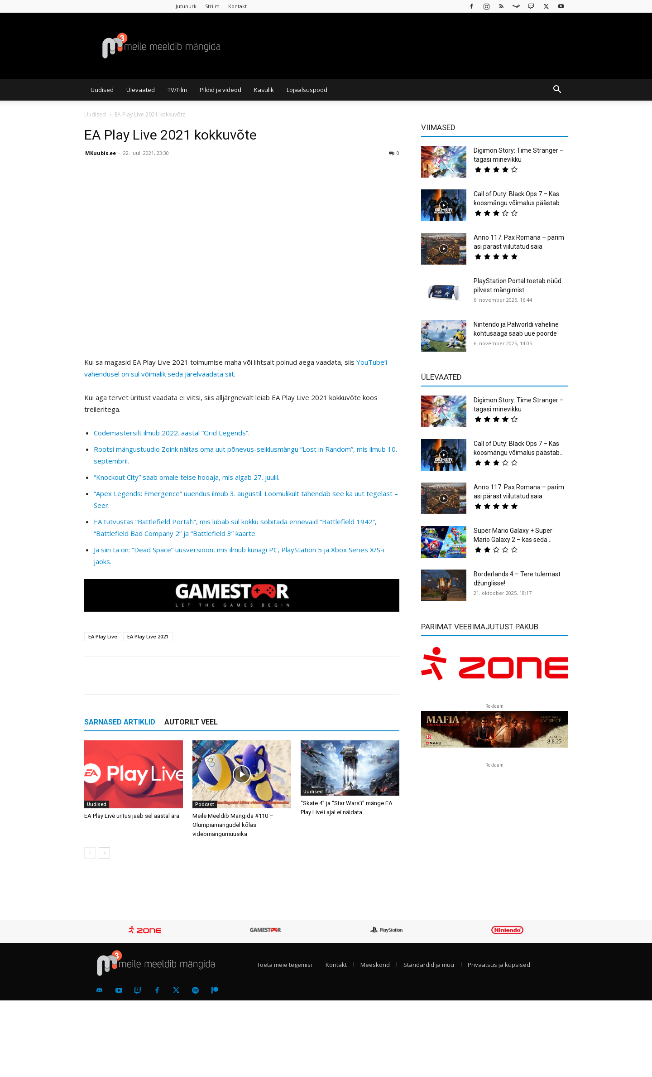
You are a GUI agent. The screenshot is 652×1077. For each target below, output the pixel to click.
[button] (557, 90)
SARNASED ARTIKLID (119, 722)
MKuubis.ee (100, 153)
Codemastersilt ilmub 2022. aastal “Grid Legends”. (171, 432)
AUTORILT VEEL (191, 722)
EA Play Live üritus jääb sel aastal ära (131, 815)
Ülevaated (140, 90)
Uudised (102, 90)
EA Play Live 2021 (147, 636)
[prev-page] (90, 853)
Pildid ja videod (220, 90)
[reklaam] (494, 668)
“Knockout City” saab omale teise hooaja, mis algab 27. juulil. (186, 477)
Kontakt (237, 6)
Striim (212, 6)
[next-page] (104, 853)
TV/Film (177, 90)
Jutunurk (186, 6)
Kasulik (264, 90)
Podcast (204, 804)
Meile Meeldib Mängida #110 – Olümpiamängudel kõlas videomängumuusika (232, 824)
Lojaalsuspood (307, 90)
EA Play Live (102, 636)
